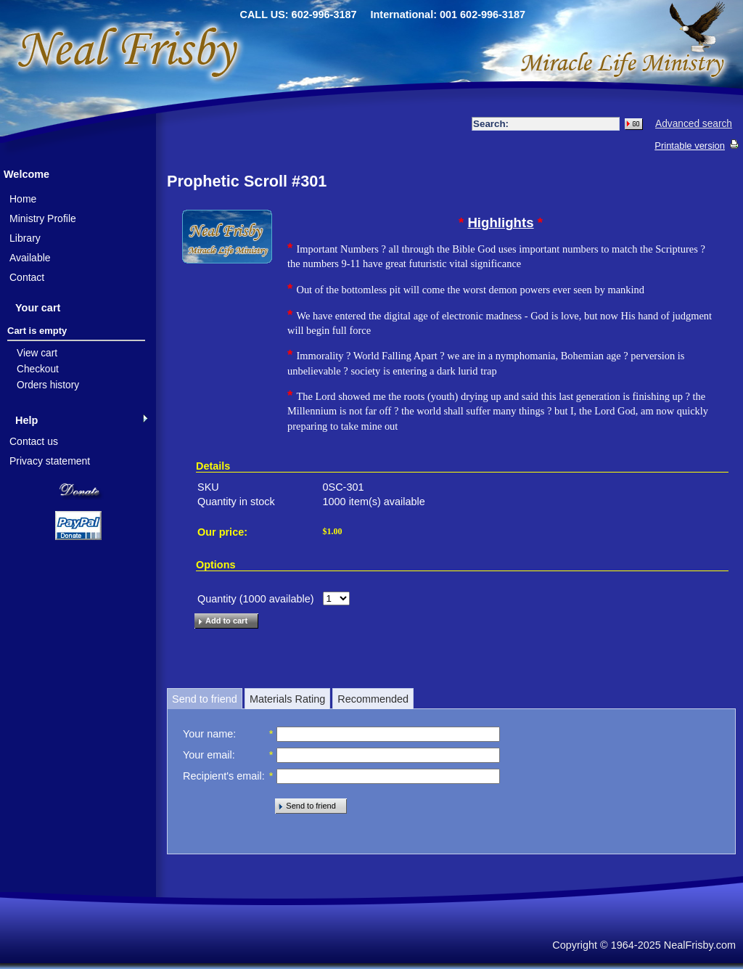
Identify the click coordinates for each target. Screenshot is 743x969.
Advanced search (693, 123)
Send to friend (204, 699)
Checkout (38, 369)
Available (30, 257)
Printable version (689, 145)
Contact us (33, 441)
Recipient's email (222, 776)
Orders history (48, 385)
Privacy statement (49, 461)
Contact (26, 277)
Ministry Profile (42, 218)
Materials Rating (287, 699)
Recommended (373, 699)
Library (25, 238)
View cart (37, 353)
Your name (208, 734)
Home (22, 199)
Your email (207, 755)
